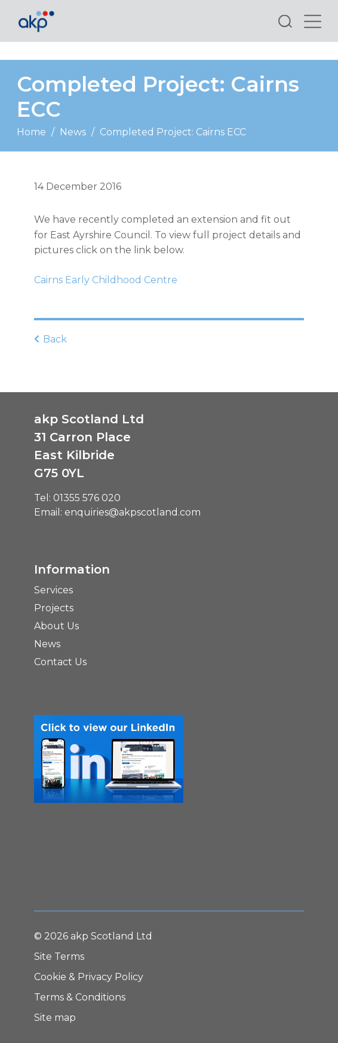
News (73, 132)
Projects (53, 608)
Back (50, 339)
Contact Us (60, 662)
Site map (55, 1017)
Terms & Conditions (79, 997)
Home (31, 132)
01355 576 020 (87, 498)
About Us (56, 626)
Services (53, 590)
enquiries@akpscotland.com (132, 512)
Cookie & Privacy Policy (88, 977)
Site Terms (59, 956)
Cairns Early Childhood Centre (105, 280)
